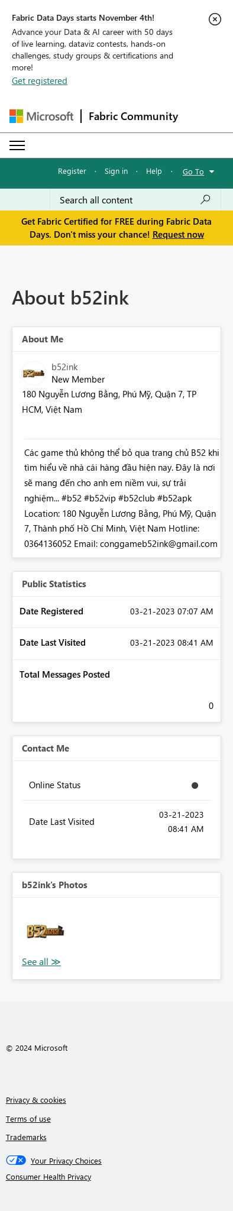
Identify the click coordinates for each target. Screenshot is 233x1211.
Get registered (39, 80)
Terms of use (28, 1118)
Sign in (116, 171)
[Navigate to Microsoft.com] (41, 116)
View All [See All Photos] (41, 962)
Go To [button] (193, 171)
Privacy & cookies (36, 1100)
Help (154, 171)
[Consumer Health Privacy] (117, 1177)
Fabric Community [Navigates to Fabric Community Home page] (133, 116)
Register (72, 171)
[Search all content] (135, 200)
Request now (178, 234)
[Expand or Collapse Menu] (17, 145)
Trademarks (26, 1137)
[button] (45, 930)
